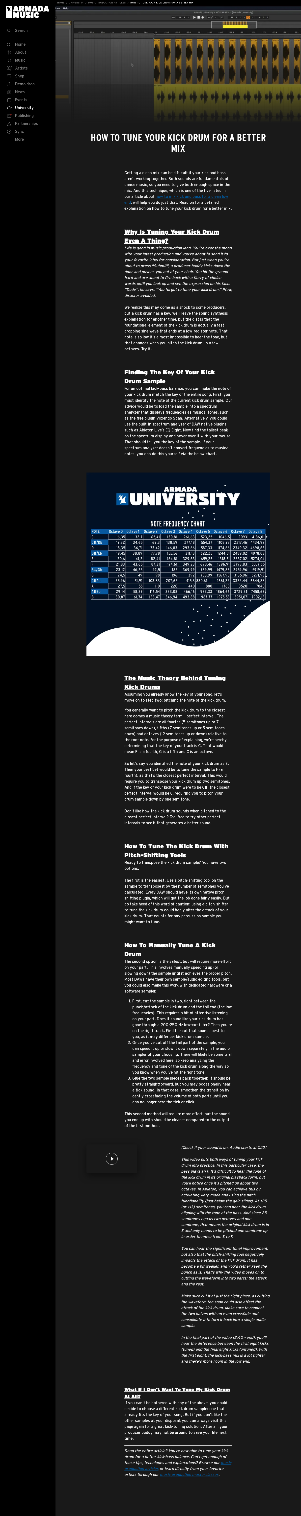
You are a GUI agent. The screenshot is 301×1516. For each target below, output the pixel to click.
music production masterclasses (189, 1474)
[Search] (27, 31)
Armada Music (27, 12)
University (76, 2)
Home (60, 2)
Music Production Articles (107, 2)
